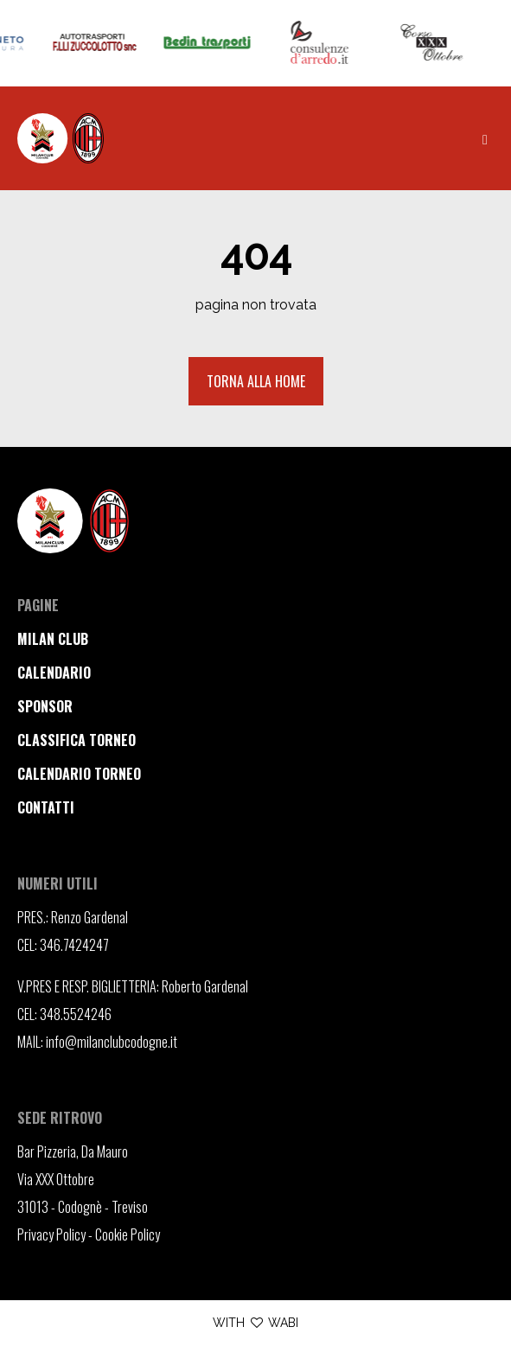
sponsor (45, 706)
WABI (283, 1323)
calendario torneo (79, 773)
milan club (52, 638)
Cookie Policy (127, 1234)
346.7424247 (74, 945)
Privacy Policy (51, 1234)
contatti (45, 807)
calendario (54, 672)
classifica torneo (76, 740)
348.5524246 (76, 1014)
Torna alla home (256, 381)
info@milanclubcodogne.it (111, 1041)
